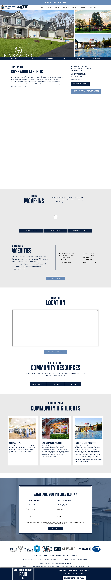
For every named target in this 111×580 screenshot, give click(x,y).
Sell (40, 558)
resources (80, 60)
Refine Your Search (55, 232)
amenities (49, 60)
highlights (96, 60)
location (65, 60)
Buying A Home (33, 503)
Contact (73, 558)
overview (14, 60)
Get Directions (80, 76)
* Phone (58, 518)
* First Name (30, 511)
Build (52, 558)
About (65, 558)
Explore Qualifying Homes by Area (74, 575)
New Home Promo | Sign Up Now (55, 2)
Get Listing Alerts (80, 232)
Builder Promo (32, 507)
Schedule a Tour (80, 85)
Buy (35, 558)
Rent (46, 558)
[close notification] (106, 566)
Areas (58, 558)
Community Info (38, 386)
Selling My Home (63, 507)
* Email (28, 518)
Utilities (55, 386)
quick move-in (31, 60)
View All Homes (31, 232)
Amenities (73, 386)
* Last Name (60, 511)
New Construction (63, 503)
